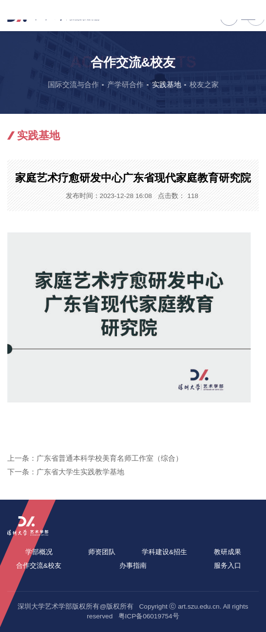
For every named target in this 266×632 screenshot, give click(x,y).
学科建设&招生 (164, 552)
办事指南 (133, 565)
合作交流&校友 (38, 565)
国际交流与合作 (73, 84)
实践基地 (166, 84)
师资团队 (101, 552)
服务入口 (227, 565)
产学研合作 (125, 84)
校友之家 (204, 84)
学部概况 (39, 552)
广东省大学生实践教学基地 (80, 472)
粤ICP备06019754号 (148, 616)
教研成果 (227, 552)
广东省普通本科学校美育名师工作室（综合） (110, 458)
